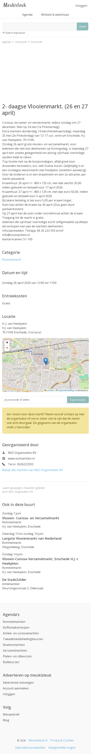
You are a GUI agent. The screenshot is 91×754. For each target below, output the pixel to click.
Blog (6, 720)
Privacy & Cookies (62, 740)
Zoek (82, 26)
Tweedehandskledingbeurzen (23, 639)
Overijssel (34, 332)
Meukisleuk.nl (38, 740)
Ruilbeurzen (11, 662)
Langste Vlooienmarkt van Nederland (31, 538)
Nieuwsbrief (11, 714)
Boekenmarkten (14, 645)
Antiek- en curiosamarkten (21, 633)
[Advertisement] (45, 72)
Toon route (77, 400)
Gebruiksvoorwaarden (30, 748)
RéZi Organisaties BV (20, 491)
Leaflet (49, 390)
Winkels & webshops (55, 15)
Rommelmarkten (14, 622)
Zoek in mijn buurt (15, 32)
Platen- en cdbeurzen (17, 656)
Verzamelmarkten (15, 650)
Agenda (27, 15)
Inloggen (81, 6)
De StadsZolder (14, 579)
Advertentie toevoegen (18, 683)
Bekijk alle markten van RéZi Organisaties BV (32, 470)
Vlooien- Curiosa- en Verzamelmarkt (30, 518)
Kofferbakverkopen (16, 627)
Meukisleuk (15, 4)
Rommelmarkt (11, 260)
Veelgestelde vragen (62, 748)
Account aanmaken (16, 688)
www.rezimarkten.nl (21, 458)
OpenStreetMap (66, 390)
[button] (45, 361)
